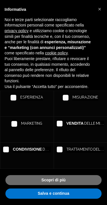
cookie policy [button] (56, 53)
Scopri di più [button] (53, 180)
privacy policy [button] (17, 30)
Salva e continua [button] (53, 193)
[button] (99, 9)
